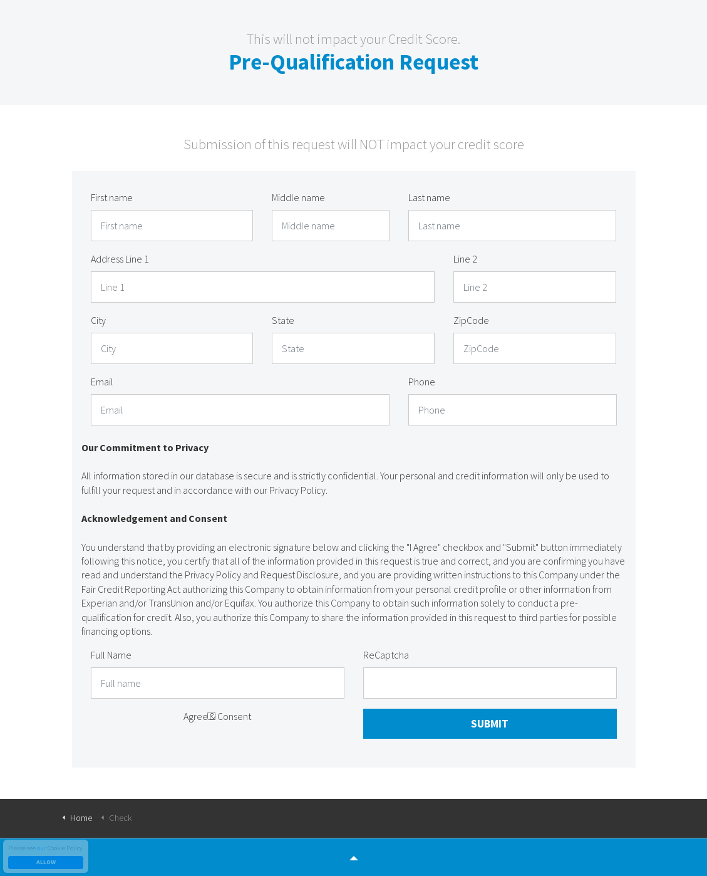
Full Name (111, 655)
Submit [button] (489, 724)
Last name (429, 197)
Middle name (298, 197)
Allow (46, 862)
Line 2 (465, 259)
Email (102, 381)
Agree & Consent (217, 716)
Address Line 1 (120, 259)
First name (112, 197)
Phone (421, 381)
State (283, 320)
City (98, 320)
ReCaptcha (386, 655)
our (41, 848)
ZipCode (471, 320)
